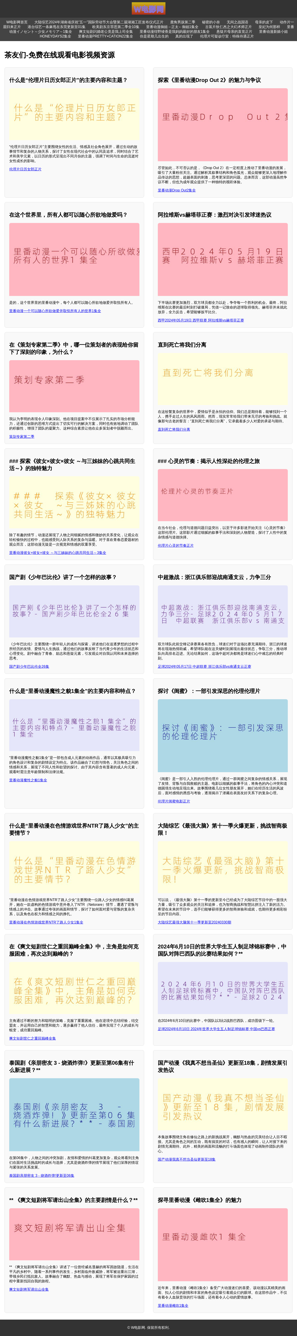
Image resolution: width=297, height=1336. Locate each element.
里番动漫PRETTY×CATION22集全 (105, 36)
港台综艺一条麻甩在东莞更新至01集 (57, 27)
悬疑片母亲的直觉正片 (234, 31)
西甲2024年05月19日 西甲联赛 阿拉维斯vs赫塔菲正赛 (201, 320)
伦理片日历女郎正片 (25, 169)
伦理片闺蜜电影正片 (174, 801)
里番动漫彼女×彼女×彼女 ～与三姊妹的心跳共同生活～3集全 (57, 553)
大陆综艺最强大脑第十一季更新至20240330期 (194, 922)
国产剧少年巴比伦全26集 (29, 666)
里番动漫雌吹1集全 (173, 1305)
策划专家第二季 (21, 437)
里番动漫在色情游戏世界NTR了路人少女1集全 (46, 922)
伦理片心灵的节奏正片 (176, 545)
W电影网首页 (17, 22)
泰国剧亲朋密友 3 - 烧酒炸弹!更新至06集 (41, 1175)
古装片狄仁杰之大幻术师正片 (228, 27)
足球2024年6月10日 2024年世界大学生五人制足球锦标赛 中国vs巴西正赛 (216, 1029)
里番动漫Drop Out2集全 (177, 190)
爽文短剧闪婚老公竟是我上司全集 (106, 31)
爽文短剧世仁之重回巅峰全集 (32, 1038)
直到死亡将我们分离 (174, 429)
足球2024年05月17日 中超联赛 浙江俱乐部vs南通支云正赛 (204, 666)
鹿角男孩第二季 (182, 22)
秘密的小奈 (211, 22)
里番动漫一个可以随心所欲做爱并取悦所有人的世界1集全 (55, 311)
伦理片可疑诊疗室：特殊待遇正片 (227, 36)
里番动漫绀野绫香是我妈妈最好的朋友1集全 (175, 31)
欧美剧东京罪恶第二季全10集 (115, 27)
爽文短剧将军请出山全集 (29, 1289)
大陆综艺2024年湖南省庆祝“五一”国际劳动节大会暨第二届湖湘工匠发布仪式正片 (98, 22)
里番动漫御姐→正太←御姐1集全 (172, 27)
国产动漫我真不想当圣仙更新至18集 (187, 1159)
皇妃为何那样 (269, 27)
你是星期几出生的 (154, 36)
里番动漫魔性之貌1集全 (28, 780)
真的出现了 (184, 36)
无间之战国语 (237, 22)
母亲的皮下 (264, 22)
